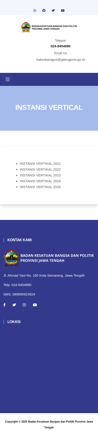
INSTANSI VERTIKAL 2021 (40, 163)
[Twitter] (14, 305)
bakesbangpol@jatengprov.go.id (60, 59)
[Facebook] (4, 305)
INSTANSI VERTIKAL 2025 (40, 187)
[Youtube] (35, 305)
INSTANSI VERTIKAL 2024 (40, 181)
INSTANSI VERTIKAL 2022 (40, 169)
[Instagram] (24, 305)
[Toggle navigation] (7, 79)
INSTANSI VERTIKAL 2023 (40, 175)
